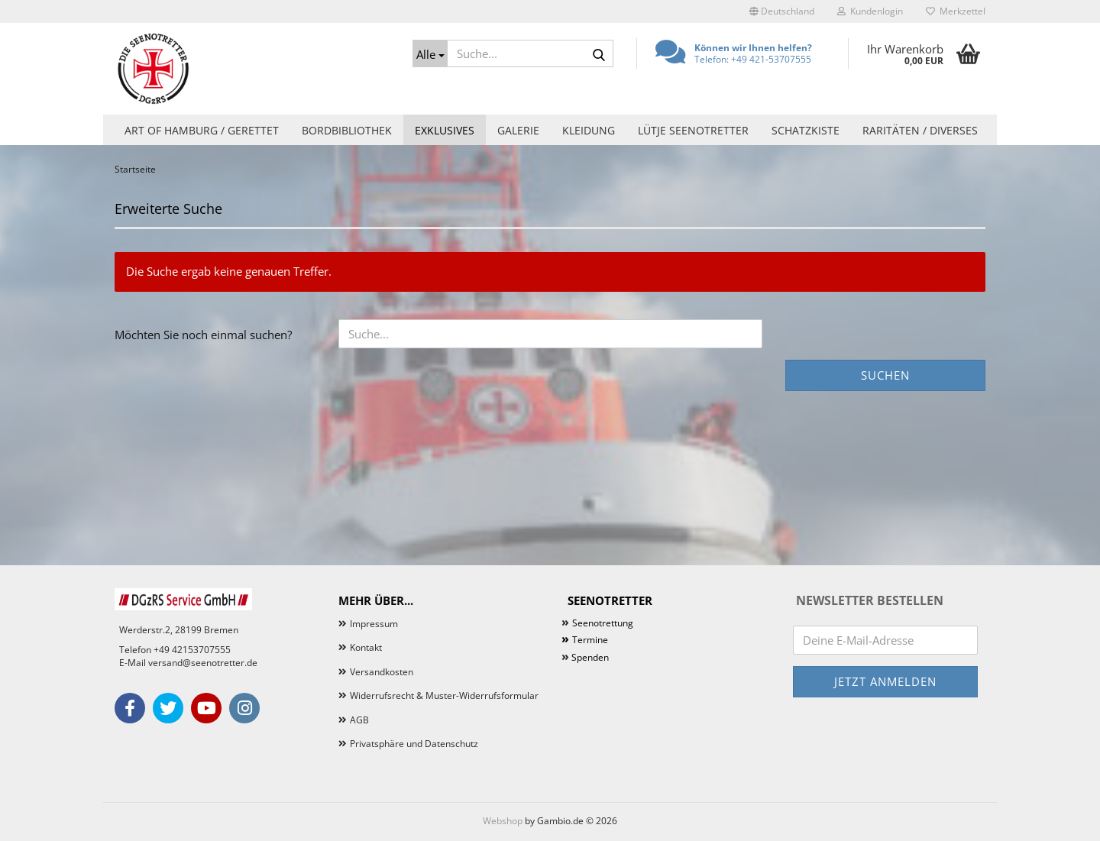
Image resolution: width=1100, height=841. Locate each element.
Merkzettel (955, 11)
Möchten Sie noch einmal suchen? (203, 334)
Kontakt (366, 647)
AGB (359, 719)
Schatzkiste (806, 130)
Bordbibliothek (347, 130)
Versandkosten (381, 671)
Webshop (502, 820)
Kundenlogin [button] (870, 11)
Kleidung (588, 130)
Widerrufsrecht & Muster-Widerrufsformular (444, 695)
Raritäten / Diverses (920, 130)
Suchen (885, 375)
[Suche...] (430, 53)
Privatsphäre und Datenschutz (414, 743)
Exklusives (444, 130)
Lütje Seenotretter (693, 130)
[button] (782, 11)
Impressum (374, 623)
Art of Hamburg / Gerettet (202, 130)
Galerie (518, 130)
